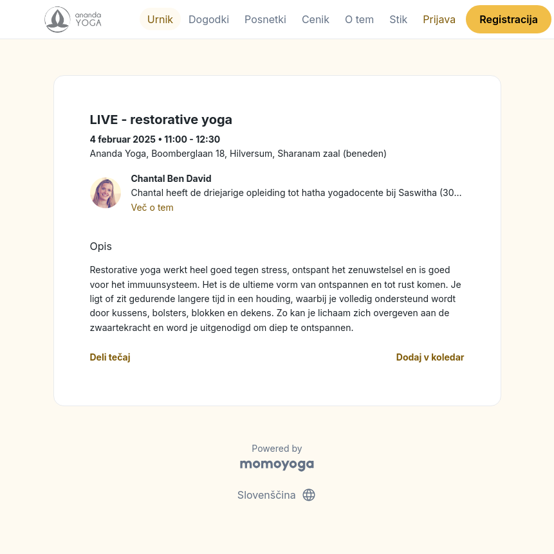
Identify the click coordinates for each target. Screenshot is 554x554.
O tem (359, 19)
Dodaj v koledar (430, 357)
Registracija (508, 19)
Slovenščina (277, 495)
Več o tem (152, 207)
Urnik (160, 19)
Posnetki (265, 19)
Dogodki (209, 19)
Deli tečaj (110, 357)
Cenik (315, 19)
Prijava (439, 19)
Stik (398, 19)
